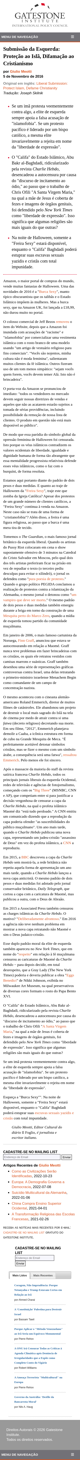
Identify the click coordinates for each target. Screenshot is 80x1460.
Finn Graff (26, 640)
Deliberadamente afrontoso (38, 919)
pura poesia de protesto (46, 579)
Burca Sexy (48, 291)
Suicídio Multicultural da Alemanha (39, 1193)
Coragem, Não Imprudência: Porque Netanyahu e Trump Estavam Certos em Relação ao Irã (38, 1290)
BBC (25, 857)
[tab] (20, 1275)
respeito (25, 954)
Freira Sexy (35, 491)
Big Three (42, 790)
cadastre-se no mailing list (24, 1232)
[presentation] (20, 1275)
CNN (67, 843)
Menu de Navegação (19, 37)
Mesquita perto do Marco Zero (26, 616)
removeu (62, 321)
